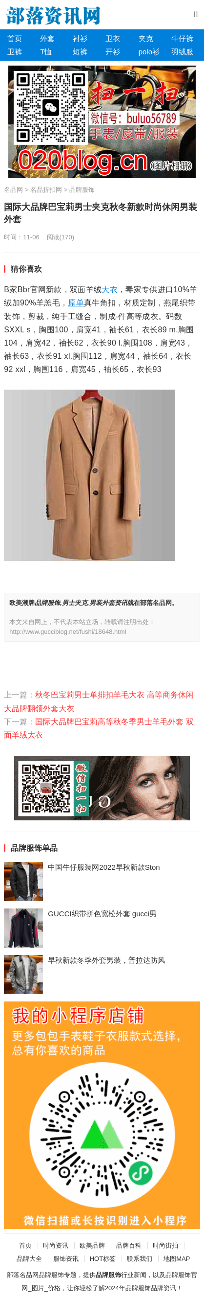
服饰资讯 (66, 1258)
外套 (47, 38)
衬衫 (80, 38)
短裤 (80, 51)
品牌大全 (29, 1258)
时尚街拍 (165, 1245)
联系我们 (139, 1258)
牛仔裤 (182, 38)
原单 (76, 303)
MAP (183, 1258)
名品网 (13, 189)
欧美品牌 (92, 1245)
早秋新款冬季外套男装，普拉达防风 (106, 960)
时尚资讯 (55, 1245)
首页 (14, 38)
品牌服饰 (82, 189)
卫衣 (112, 38)
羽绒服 (182, 51)
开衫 (112, 51)
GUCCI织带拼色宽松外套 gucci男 (102, 913)
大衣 (110, 289)
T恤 (46, 51)
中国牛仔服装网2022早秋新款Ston (104, 867)
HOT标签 (103, 1258)
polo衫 (149, 51)
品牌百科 (129, 1245)
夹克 (146, 38)
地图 (169, 1258)
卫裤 (14, 51)
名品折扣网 (46, 189)
